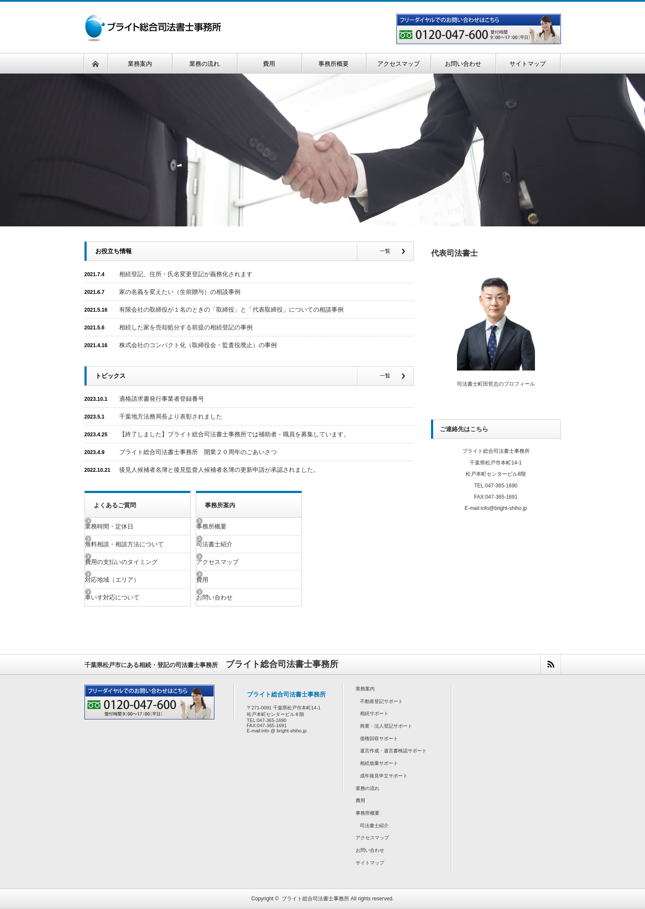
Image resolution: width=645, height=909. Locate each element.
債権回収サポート (379, 738)
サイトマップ (370, 862)
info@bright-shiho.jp (504, 508)
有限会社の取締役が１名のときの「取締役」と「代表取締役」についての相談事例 (231, 309)
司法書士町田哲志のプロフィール (496, 384)
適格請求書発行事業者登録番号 (161, 398)
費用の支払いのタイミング (136, 561)
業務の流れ (367, 788)
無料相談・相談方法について (139, 544)
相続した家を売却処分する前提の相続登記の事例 (186, 327)
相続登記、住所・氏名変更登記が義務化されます (186, 274)
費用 (217, 579)
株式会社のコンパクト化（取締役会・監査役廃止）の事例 (198, 345)
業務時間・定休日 (124, 526)
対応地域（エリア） (127, 579)
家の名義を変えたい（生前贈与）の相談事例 (179, 291)
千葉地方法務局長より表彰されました (170, 416)
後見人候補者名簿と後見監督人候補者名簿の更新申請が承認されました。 (219, 469)
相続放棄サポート (379, 763)
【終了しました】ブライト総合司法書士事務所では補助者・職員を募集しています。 (234, 434)
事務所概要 (226, 526)
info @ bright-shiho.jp (284, 730)
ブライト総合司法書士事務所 (315, 899)
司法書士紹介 (229, 544)
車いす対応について (127, 597)
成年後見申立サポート (384, 775)
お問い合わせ (229, 597)
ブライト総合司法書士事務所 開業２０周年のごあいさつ (198, 451)
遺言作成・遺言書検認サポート (393, 750)
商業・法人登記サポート (386, 725)
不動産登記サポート (381, 701)
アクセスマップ (232, 561)
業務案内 (365, 688)
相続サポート (374, 713)
